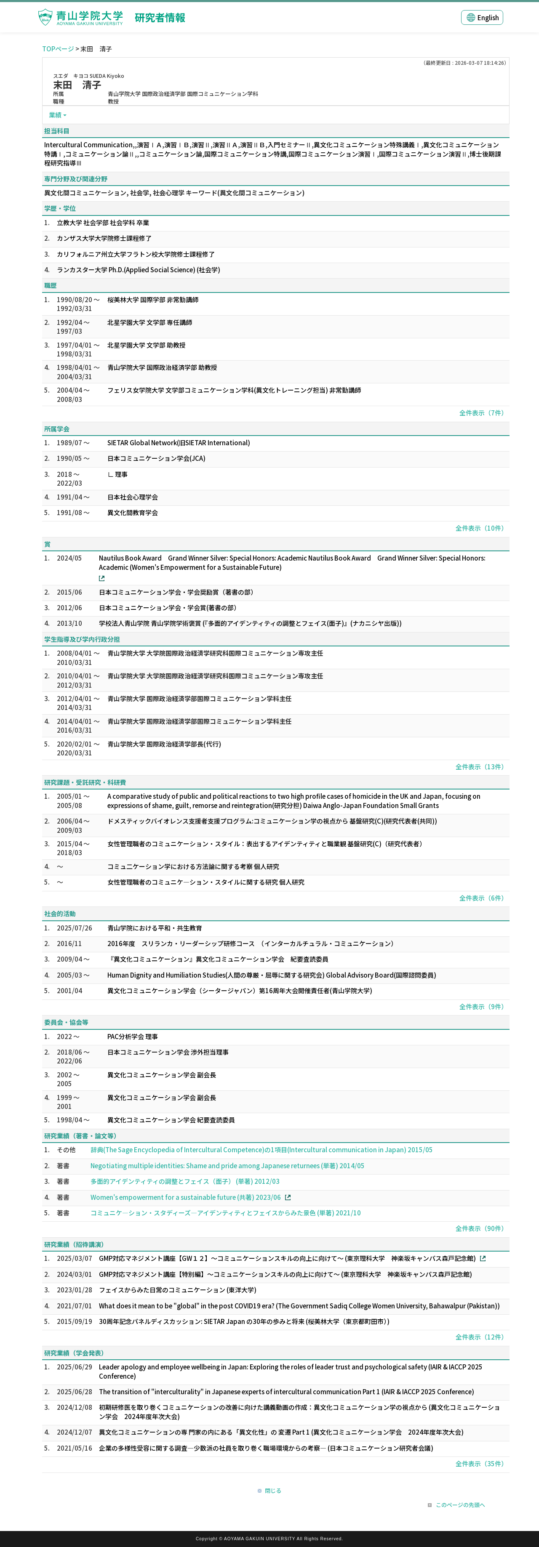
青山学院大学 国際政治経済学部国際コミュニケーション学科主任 (199, 698)
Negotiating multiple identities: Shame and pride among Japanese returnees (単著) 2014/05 (228, 1165)
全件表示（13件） (481, 766)
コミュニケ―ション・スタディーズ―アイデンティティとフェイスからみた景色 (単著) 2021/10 (226, 1212)
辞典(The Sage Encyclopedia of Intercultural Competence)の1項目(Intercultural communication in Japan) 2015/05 (262, 1149)
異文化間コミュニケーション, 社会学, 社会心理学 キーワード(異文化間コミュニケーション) (174, 192)
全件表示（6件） (483, 897)
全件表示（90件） (481, 1228)
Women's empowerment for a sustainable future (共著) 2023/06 (186, 1197)
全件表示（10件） (481, 528)
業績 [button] (55, 114)
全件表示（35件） (481, 1463)
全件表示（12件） (481, 1336)
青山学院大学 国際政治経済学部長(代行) (164, 743)
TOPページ (58, 48)
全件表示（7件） (483, 412)
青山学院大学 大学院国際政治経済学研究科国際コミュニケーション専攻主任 (215, 653)
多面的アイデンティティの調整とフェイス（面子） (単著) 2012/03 (185, 1181)
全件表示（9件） (483, 1006)
